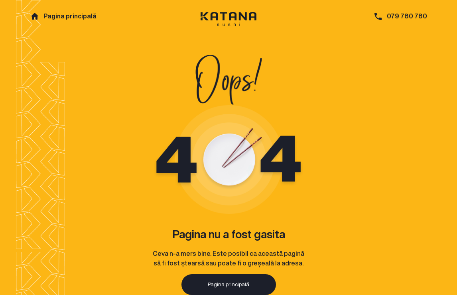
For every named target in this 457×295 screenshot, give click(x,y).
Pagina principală (70, 16)
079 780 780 (407, 16)
